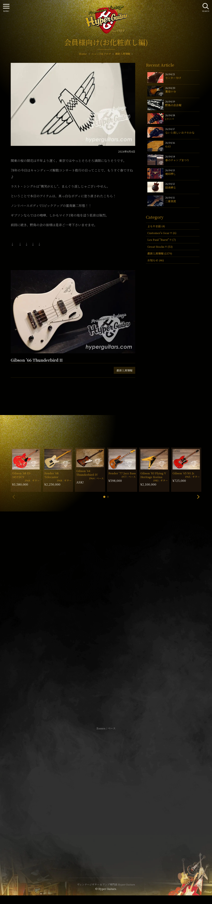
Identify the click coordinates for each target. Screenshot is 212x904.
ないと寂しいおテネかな (179, 132)
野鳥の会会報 (173, 105)
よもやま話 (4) (156, 226)
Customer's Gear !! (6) (161, 233)
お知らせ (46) (155, 260)
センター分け (173, 78)
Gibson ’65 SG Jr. (184, 473)
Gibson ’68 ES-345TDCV (21, 475)
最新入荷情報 (124, 370)
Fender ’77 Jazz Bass (122, 473)
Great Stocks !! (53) (160, 246)
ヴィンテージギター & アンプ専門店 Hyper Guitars (106, 884)
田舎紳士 (170, 187)
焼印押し (170, 174)
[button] (104, 497)
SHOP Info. (106, 622)
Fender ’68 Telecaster (51, 475)
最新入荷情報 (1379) (159, 253)
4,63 (168, 146)
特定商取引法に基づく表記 (106, 793)
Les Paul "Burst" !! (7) (161, 240)
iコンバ (169, 119)
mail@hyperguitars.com (111, 611)
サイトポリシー (106, 788)
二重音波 (170, 201)
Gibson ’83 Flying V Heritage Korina (153, 475)
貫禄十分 (170, 91)
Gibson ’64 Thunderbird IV (87, 472)
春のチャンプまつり (177, 160)
